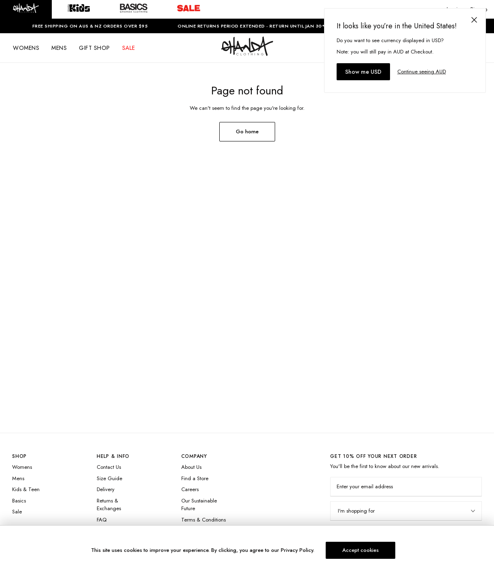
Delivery (105, 489)
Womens (22, 467)
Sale (17, 511)
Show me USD (363, 72)
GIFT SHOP (94, 48)
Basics (19, 500)
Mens (18, 478)
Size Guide (109, 478)
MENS (59, 48)
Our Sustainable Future (199, 505)
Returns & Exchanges (109, 505)
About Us (191, 467)
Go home (247, 131)
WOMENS (26, 48)
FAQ (101, 520)
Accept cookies (360, 550)
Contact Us (109, 467)
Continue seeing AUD (421, 71)
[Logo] (247, 53)
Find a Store (194, 478)
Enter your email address (365, 486)
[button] (26, 9)
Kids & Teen (26, 489)
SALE (128, 48)
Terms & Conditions (203, 520)
